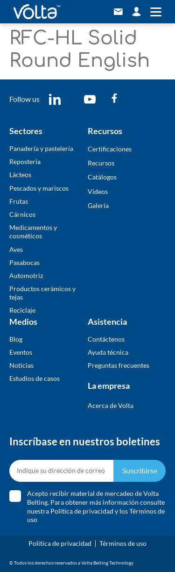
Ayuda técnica (108, 352)
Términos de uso (123, 543)
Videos (98, 191)
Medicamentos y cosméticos (33, 231)
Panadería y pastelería (41, 148)
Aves (16, 249)
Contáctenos (106, 339)
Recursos (101, 163)
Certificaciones (110, 149)
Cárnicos (22, 214)
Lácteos (20, 175)
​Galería (98, 205)
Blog (15, 339)
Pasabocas (24, 262)
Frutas (18, 201)
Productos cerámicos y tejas (42, 293)
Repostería (25, 161)
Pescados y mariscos (39, 188)
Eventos (20, 352)
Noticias (21, 365)
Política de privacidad (81, 511)
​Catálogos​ (102, 177)
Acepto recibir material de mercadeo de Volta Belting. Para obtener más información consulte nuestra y (96, 506)
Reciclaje (22, 310)
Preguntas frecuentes (118, 365)
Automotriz (26, 275)
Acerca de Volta (110, 405)
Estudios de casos (34, 378)
